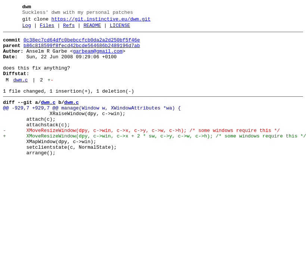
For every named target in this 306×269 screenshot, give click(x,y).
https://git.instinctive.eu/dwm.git (101, 21)
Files (47, 28)
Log (26, 28)
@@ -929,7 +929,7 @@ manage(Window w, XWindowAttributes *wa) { (92, 123)
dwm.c (20, 92)
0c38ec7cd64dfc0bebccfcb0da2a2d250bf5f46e (82, 44)
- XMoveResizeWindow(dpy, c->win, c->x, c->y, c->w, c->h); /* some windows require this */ (141, 150)
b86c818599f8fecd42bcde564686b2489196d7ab (82, 51)
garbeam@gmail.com (98, 58)
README (92, 28)
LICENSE (120, 28)
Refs (69, 28)
